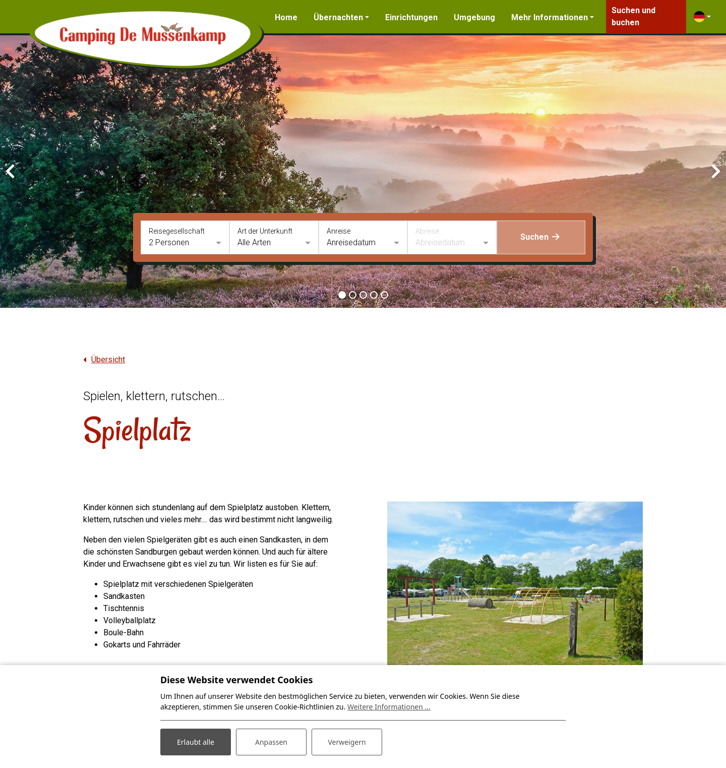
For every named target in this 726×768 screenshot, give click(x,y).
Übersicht (108, 359)
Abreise (427, 231)
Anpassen (271, 742)
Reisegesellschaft (177, 231)
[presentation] (10, 171)
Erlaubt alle (195, 742)
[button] (342, 295)
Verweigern (347, 742)
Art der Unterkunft (264, 231)
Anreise (338, 231)
